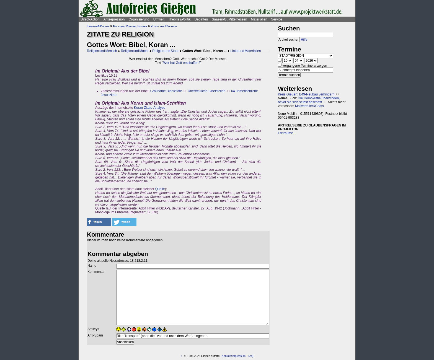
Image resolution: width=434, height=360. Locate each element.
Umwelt (158, 19)
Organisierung (138, 19)
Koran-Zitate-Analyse (149, 108)
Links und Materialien (245, 51)
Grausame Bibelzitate (166, 91)
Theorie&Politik (179, 19)
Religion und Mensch (102, 51)
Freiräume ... (287, 133)
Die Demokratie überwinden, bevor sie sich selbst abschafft (309, 100)
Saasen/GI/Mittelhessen (229, 19)
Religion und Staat (165, 51)
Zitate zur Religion (164, 26)
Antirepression (114, 19)
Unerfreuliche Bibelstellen (206, 91)
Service (276, 19)
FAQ (251, 356)
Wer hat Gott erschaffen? (181, 63)
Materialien (259, 19)
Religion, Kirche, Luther (130, 26)
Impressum (239, 356)
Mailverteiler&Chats (309, 106)
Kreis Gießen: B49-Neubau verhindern (306, 94)
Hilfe (304, 40)
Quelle (160, 189)
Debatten (201, 19)
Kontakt (226, 356)
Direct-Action (90, 19)
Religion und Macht (134, 51)
